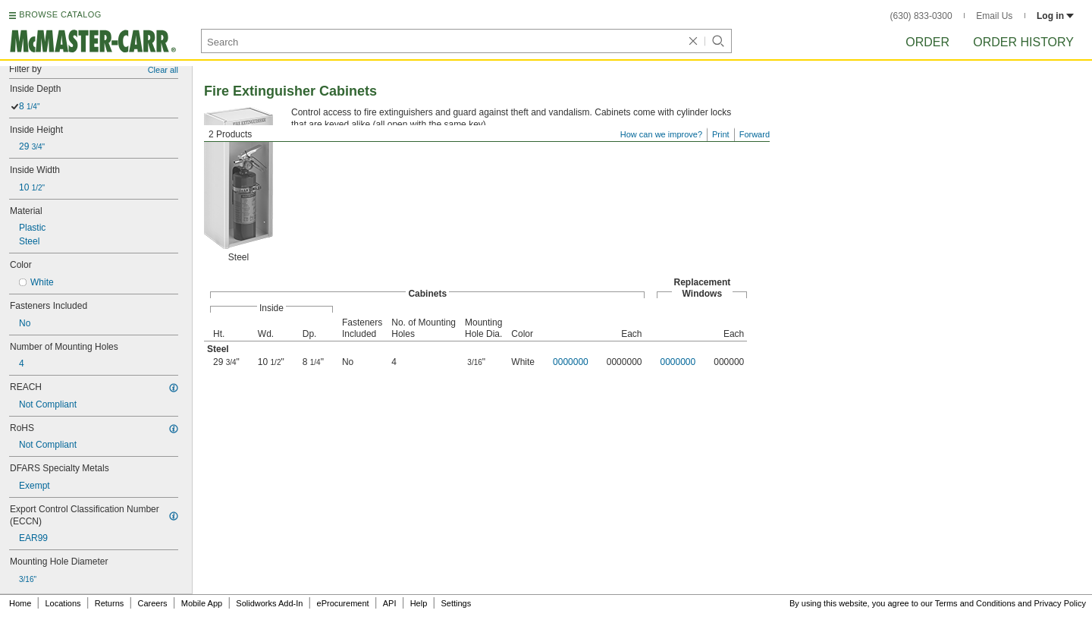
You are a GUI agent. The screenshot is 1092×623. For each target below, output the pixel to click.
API (390, 603)
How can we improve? (661, 134)
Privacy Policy (1060, 603)
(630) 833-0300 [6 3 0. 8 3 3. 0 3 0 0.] (921, 16)
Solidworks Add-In (269, 603)
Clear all (163, 69)
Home (20, 603)
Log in (1055, 16)
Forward (754, 134)
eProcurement (343, 603)
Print (721, 134)
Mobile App (201, 603)
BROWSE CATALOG (60, 14)
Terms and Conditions (975, 603)
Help (419, 603)
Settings (456, 603)
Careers (152, 603)
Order (927, 42)
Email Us (994, 16)
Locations (63, 603)
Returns (109, 603)
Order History (1023, 42)
